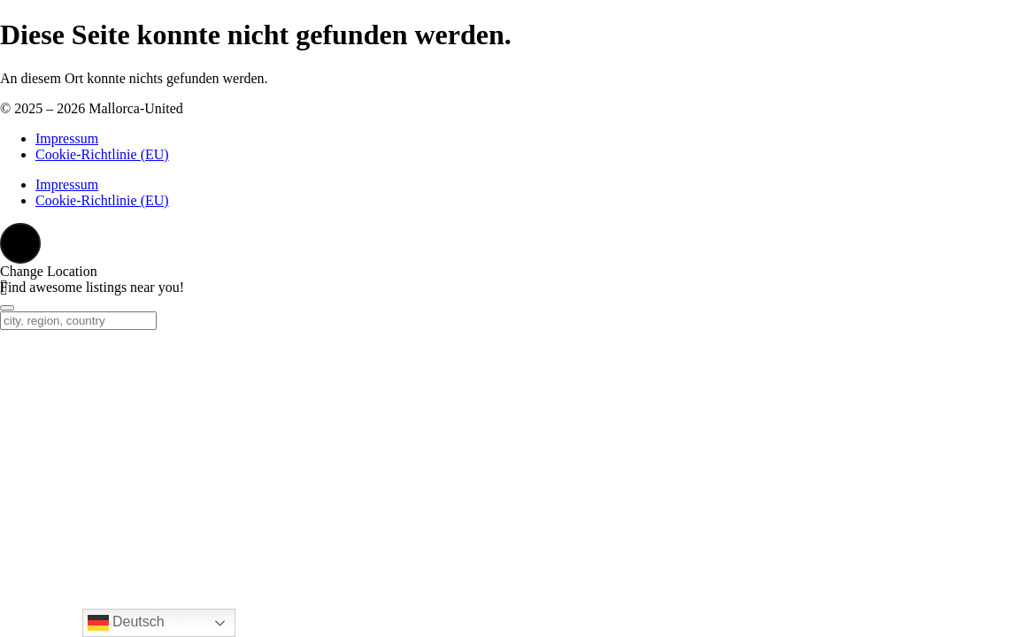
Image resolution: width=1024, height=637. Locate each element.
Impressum (66, 138)
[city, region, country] (78, 320)
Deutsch (126, 622)
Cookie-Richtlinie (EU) (102, 154)
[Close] (7, 308)
